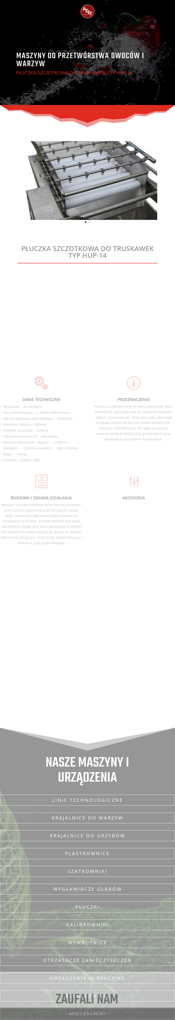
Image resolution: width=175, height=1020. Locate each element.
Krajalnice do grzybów (87, 976)
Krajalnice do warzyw (87, 959)
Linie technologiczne (87, 941)
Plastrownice (87, 994)
